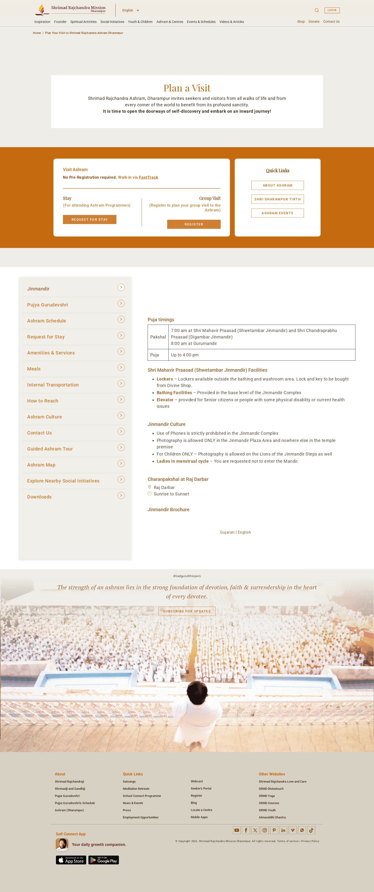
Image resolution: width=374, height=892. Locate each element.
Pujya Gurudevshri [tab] (76, 307)
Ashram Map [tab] (76, 467)
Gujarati (227, 535)
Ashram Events (278, 216)
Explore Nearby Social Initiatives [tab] (76, 483)
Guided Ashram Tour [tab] (76, 451)
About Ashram (278, 188)
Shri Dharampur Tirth (278, 202)
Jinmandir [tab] (76, 291)
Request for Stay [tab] (76, 339)
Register (194, 227)
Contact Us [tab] (76, 435)
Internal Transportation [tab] (76, 387)
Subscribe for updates (187, 614)
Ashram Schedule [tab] (76, 323)
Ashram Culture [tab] (76, 419)
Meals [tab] (76, 371)
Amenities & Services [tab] (76, 355)
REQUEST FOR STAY (90, 222)
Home (37, 33)
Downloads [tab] (76, 499)
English (244, 535)
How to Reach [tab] (76, 403)
